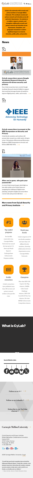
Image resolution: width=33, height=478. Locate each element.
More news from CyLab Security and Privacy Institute (16, 203)
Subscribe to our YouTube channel (17, 411)
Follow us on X (18, 392)
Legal (24, 454)
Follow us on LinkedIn (18, 401)
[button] (27, 3)
